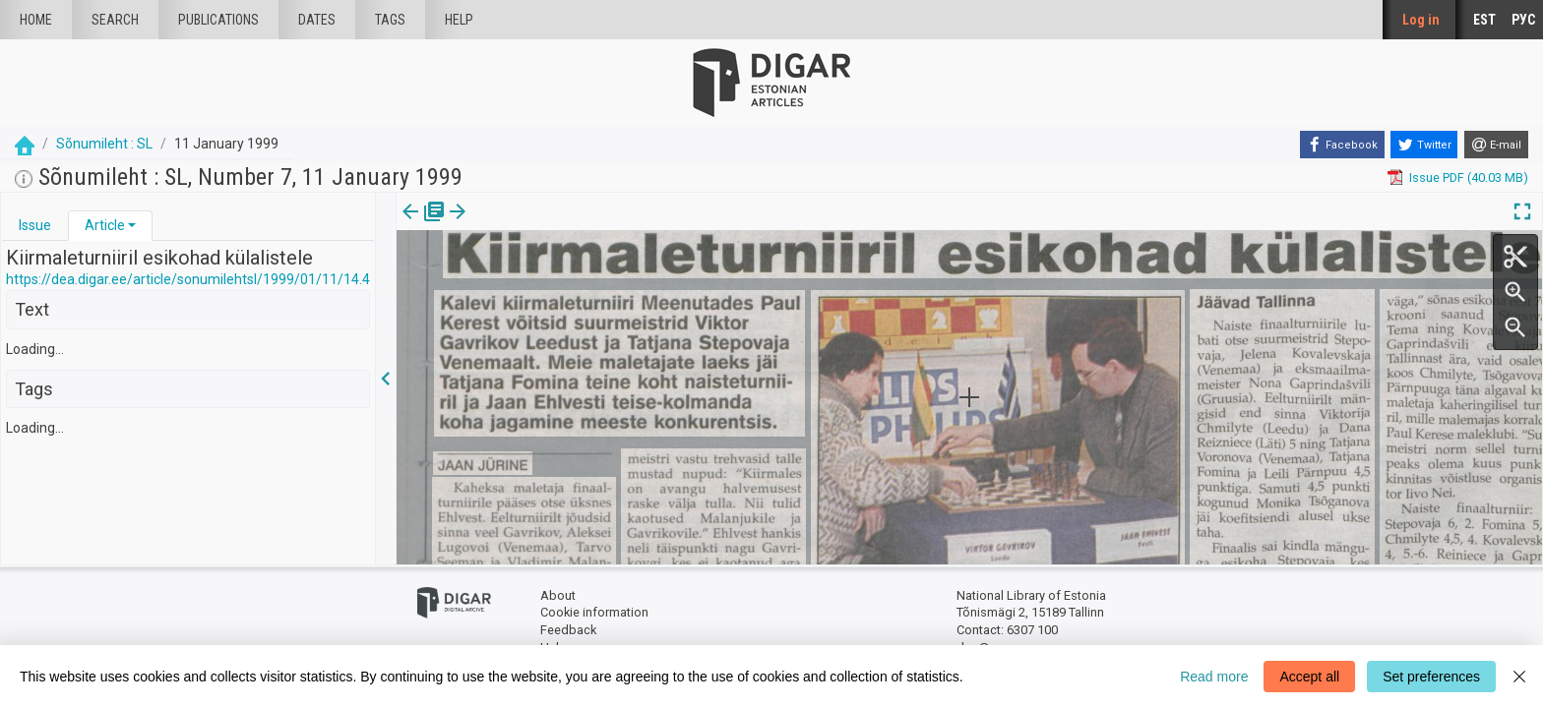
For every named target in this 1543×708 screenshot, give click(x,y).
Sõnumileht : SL (104, 143)
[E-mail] (1496, 144)
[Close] (1519, 676)
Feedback (568, 629)
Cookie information (594, 612)
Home (36, 20)
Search (115, 20)
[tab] (35, 225)
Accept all (1309, 676)
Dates (317, 20)
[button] (132, 225)
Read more (1214, 676)
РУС (1523, 20)
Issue (35, 225)
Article (105, 225)
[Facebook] (1342, 144)
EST (1484, 20)
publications (218, 20)
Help (459, 20)
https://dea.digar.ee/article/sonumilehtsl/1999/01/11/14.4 (188, 279)
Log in (1421, 20)
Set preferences (1431, 676)
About (558, 595)
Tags (390, 20)
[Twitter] (1423, 144)
